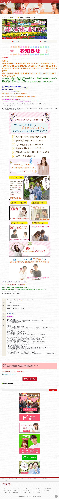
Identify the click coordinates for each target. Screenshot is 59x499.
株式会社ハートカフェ (27, 496)
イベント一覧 (16, 488)
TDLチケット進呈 (27, 492)
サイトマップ (5, 480)
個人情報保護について (47, 479)
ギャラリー (47, 490)
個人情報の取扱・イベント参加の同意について (12, 372)
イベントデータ (44, 41)
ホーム (4, 488)
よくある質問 (37, 488)
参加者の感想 (26, 490)
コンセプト (26, 488)
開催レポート (37, 490)
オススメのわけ (16, 41)
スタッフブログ (16, 490)
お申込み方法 (48, 488)
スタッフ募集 (11, 479)
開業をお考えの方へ (20, 479)
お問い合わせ (37, 492)
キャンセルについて (7, 490)
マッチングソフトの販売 (31, 479)
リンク (39, 479)
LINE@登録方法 (16, 492)
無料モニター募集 (6, 492)
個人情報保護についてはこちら (9, 374)
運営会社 (4, 479)
